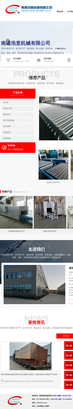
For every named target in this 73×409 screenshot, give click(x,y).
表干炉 (6, 102)
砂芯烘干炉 (7, 108)
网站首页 (60, 11)
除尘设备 (7, 126)
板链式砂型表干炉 (53, 182)
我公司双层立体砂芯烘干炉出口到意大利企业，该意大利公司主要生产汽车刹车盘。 (31, 374)
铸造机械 (7, 138)
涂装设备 (7, 132)
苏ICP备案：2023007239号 (62, 395)
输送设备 (7, 114)
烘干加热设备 (8, 120)
